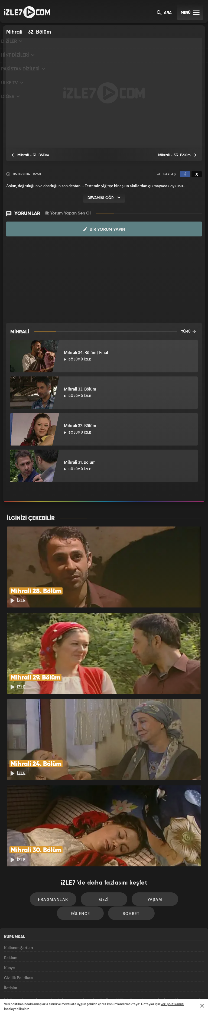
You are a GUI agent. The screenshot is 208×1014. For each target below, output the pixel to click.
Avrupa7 (81, 986)
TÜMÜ (188, 331)
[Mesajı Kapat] (202, 1005)
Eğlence (173, 848)
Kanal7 (37, 986)
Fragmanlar (35, 848)
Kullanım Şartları (18, 899)
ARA (164, 13)
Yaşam (127, 848)
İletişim (10, 948)
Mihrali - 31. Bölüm (27, 155)
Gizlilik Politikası (18, 936)
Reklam (10, 911)
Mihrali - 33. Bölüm (181, 155)
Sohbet (105, 865)
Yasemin (165, 986)
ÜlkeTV (101, 986)
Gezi (81, 848)
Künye (9, 924)
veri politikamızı (172, 1004)
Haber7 (131, 986)
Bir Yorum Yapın (104, 229)
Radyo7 (59, 986)
